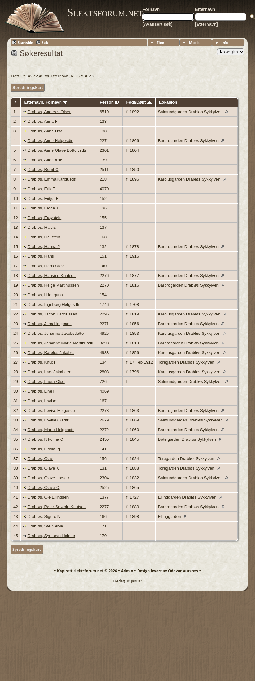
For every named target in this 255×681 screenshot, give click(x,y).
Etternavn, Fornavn (46, 102)
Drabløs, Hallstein (44, 237)
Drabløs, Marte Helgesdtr (51, 429)
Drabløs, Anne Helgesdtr (50, 140)
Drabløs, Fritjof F (43, 198)
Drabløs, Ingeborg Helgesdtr (54, 304)
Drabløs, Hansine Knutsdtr (52, 275)
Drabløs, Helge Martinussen (53, 285)
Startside (25, 42)
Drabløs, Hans (41, 256)
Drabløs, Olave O (44, 487)
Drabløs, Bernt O (43, 169)
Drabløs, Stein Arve (45, 526)
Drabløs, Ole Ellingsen (48, 497)
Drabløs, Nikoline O (46, 439)
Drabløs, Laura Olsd (46, 381)
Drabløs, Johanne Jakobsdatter (56, 333)
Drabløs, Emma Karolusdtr (52, 179)
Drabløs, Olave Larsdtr (48, 478)
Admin (127, 570)
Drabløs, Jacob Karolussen (52, 314)
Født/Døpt (139, 102)
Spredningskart (27, 87)
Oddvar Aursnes (183, 570)
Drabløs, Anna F (42, 121)
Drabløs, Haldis (42, 227)
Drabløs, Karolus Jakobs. (51, 352)
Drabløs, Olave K (43, 468)
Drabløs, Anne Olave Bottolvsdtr (57, 150)
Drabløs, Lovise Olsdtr (48, 420)
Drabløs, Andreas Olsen (50, 111)
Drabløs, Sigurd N (44, 516)
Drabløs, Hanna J (44, 246)
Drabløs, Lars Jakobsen (49, 372)
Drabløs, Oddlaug (44, 449)
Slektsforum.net (105, 12)
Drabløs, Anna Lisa (45, 131)
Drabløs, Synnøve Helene (51, 535)
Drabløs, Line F (42, 391)
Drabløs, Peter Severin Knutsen (57, 506)
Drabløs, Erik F (41, 188)
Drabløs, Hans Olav (46, 266)
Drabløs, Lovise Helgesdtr (51, 410)
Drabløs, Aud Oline (45, 160)
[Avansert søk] (158, 24)
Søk (45, 42)
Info (224, 42)
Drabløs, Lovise (42, 400)
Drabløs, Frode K (43, 208)
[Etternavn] (206, 24)
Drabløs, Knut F (42, 362)
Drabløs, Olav (40, 458)
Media (194, 42)
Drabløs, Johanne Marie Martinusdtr (61, 343)
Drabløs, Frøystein (45, 217)
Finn (160, 42)
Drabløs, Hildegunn (45, 294)
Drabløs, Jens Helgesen (50, 323)
